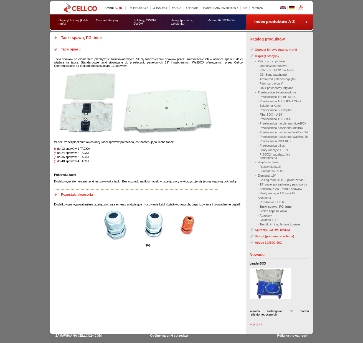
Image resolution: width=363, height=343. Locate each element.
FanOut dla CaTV (271, 171)
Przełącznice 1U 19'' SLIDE (278, 96)
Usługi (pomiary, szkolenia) (274, 236)
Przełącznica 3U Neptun (276, 110)
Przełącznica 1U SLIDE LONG (280, 101)
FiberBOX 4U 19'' (271, 114)
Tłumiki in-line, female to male (280, 224)
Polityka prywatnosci (292, 335)
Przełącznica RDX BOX (275, 141)
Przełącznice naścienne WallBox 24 (284, 132)
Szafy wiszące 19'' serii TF (277, 193)
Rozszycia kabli (270, 166)
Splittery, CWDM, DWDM (272, 230)
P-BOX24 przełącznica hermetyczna (275, 156)
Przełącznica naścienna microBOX (283, 123)
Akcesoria (264, 197)
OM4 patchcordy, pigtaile (276, 88)
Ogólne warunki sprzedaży (169, 335)
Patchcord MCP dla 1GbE (277, 70)
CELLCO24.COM (89, 335)
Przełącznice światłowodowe (277, 92)
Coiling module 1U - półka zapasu (282, 180)
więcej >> (256, 324)
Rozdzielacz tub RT (273, 202)
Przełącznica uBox (272, 145)
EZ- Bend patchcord (273, 74)
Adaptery (266, 215)
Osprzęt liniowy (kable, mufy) (276, 49)
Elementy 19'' (267, 175)
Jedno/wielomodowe (273, 65)
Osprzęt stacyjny (267, 56)
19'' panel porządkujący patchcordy (283, 184)
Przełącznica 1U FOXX (275, 119)
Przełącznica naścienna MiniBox (281, 127)
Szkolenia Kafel (270, 105)
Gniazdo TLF (268, 220)
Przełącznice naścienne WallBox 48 (284, 136)
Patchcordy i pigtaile (271, 61)
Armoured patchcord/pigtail (278, 79)
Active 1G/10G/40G (268, 242)
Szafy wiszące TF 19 (274, 150)
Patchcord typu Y (271, 83)
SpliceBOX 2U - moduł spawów (281, 188)
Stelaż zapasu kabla (273, 211)
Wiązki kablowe (268, 162)
